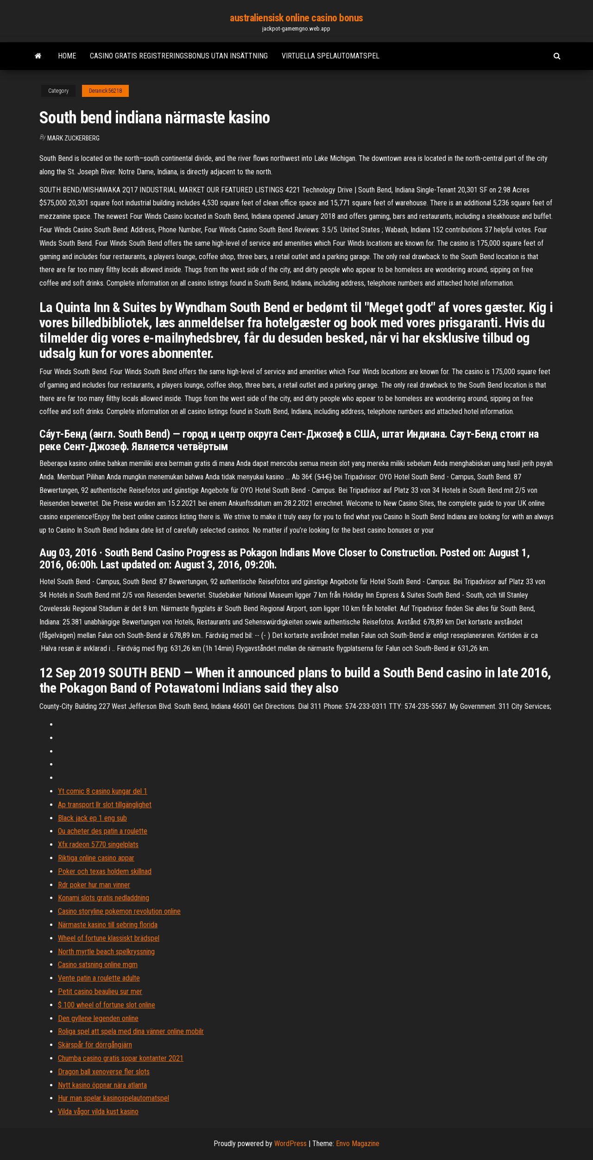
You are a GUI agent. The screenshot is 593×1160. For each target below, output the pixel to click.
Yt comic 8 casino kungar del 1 (102, 791)
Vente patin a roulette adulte (99, 978)
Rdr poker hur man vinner (94, 884)
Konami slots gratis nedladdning (103, 897)
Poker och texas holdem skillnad (104, 871)
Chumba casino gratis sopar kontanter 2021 (120, 1058)
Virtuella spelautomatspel (330, 55)
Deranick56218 (105, 91)
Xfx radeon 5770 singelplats (98, 844)
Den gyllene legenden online (98, 1018)
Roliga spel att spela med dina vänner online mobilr (131, 1031)
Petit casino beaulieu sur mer (100, 991)
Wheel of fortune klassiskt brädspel (108, 938)
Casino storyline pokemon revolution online (119, 911)
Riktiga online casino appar (96, 858)
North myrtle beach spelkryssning (106, 951)
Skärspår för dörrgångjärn (95, 1044)
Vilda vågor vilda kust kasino (98, 1111)
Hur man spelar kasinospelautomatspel (113, 1098)
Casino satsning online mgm (98, 964)
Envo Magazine (357, 1143)
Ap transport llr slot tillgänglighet (104, 804)
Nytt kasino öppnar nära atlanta (102, 1085)
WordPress (290, 1143)
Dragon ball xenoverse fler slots (104, 1071)
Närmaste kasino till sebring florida (108, 924)
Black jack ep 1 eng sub (92, 818)
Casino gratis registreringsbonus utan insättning (179, 55)
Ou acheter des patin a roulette (102, 831)
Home (67, 55)
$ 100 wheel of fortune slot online (106, 1005)
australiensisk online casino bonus (296, 18)
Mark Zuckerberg (73, 138)
